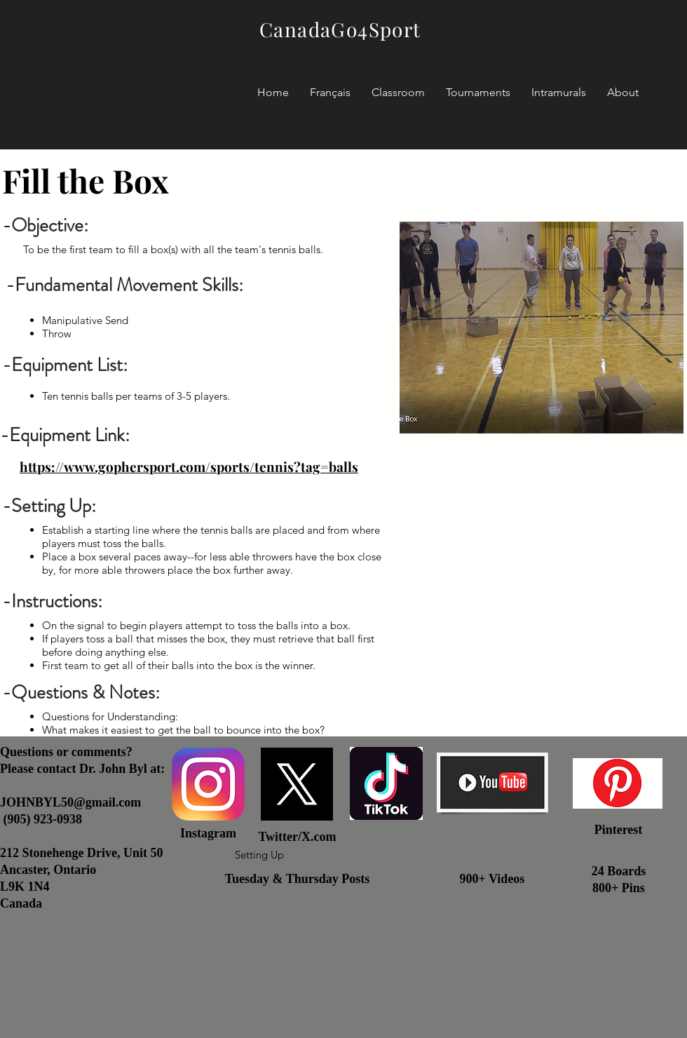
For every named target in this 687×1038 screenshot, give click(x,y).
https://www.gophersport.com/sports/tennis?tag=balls (189, 466)
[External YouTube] (541, 563)
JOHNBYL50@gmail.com (70, 802)
